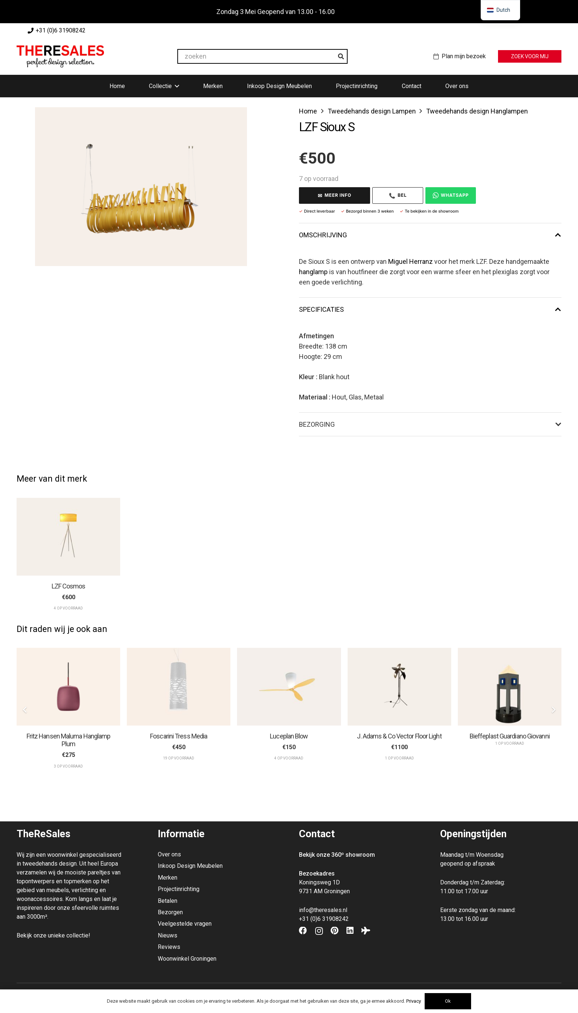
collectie (77, 935)
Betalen (167, 900)
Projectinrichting (178, 889)
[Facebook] (303, 931)
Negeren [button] (349, 11)
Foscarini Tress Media (178, 736)
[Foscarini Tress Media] (178, 687)
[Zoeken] (341, 56)
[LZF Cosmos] (68, 537)
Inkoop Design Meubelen (190, 865)
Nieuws (167, 935)
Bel (398, 195)
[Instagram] (319, 931)
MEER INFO (334, 195)
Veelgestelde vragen (185, 923)
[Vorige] (24, 710)
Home (308, 111)
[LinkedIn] (350, 931)
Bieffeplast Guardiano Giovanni (510, 736)
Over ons (169, 854)
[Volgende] (553, 710)
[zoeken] (262, 56)
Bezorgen (170, 912)
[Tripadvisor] (365, 931)
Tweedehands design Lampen (372, 111)
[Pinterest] (334, 931)
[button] (175, 86)
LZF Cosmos (69, 586)
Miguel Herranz (410, 261)
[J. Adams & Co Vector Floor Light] (399, 687)
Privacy (413, 1001)
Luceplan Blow (289, 736)
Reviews (169, 946)
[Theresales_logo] (60, 56)
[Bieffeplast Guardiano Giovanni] (509, 687)
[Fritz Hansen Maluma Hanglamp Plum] (68, 687)
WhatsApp (451, 195)
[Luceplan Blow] (289, 687)
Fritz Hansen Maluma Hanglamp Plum (69, 740)
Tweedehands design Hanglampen (477, 111)
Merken (167, 877)
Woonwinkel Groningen (187, 958)
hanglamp (313, 272)
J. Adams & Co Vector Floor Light (399, 736)
